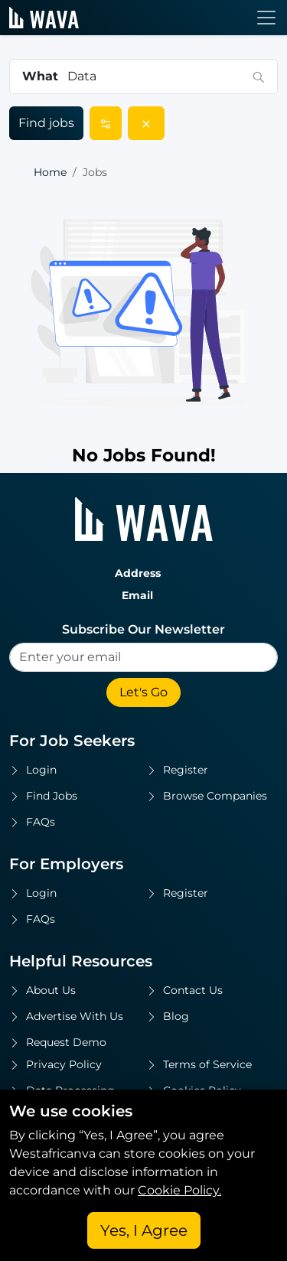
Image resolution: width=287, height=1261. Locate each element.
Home (50, 172)
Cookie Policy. (179, 1190)
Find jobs (46, 123)
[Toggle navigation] (266, 17)
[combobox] (155, 76)
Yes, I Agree (144, 1230)
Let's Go (143, 692)
